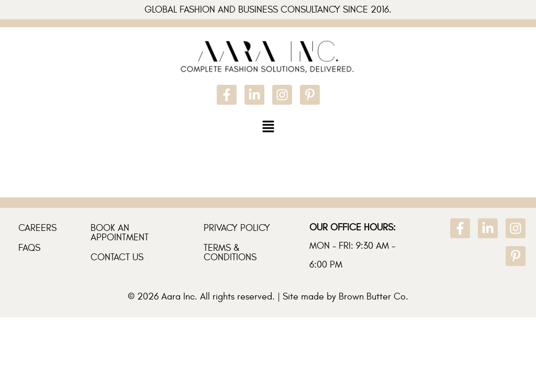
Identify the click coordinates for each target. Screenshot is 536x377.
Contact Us (117, 257)
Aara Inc (178, 296)
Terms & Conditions (230, 252)
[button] (268, 126)
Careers (37, 228)
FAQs (29, 247)
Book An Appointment (120, 233)
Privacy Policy (237, 228)
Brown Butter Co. (373, 296)
